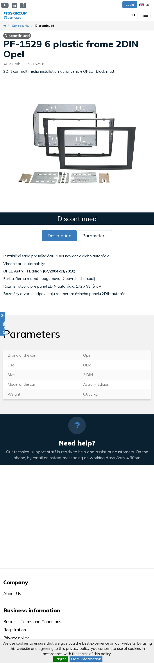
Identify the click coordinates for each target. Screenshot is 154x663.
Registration (14, 629)
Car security (20, 25)
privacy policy (78, 648)
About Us (12, 593)
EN (145, 5)
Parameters (94, 235)
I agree (60, 659)
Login (130, 5)
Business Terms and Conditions (32, 621)
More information (86, 659)
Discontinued (44, 25)
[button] (2, 324)
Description (59, 235)
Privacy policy (16, 637)
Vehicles (14, 17)
